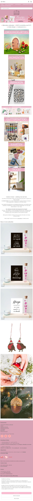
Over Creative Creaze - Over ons (6, 465)
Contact (1, 425)
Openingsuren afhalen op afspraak (6, 424)
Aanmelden (3, 494)
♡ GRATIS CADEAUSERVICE (8, 4)
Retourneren (2, 430)
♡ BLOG (1, 4)
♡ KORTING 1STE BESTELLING (5, 5)
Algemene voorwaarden (4, 428)
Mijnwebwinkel (29, 498)
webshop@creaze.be (6, 472)
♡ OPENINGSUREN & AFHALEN (27, 4)
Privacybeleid (2, 429)
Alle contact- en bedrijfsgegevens (6, 473)
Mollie (7, 453)
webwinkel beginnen (19, 498)
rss (15, 498)
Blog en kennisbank (3, 466)
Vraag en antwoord (4, 431)
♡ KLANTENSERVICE (17, 4)
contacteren (20, 218)
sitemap (13, 498)
